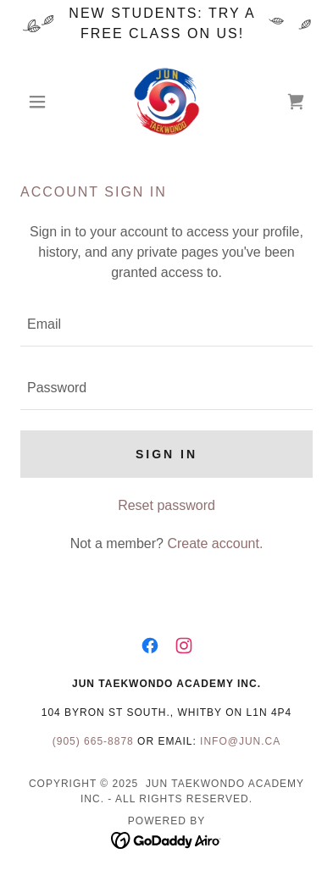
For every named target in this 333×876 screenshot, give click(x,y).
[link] (166, 102)
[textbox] (166, 325)
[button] (42, 102)
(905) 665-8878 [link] (93, 741)
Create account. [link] (215, 543)
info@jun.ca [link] (240, 741)
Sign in (166, 454)
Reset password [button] (166, 505)
